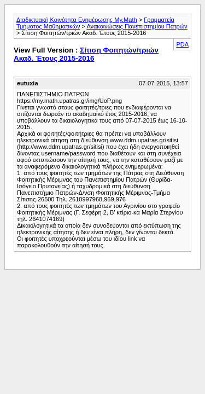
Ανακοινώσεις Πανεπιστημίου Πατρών (136, 26)
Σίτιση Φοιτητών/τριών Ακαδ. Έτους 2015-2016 (86, 54)
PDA (182, 44)
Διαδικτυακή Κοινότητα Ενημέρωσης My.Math (76, 19)
